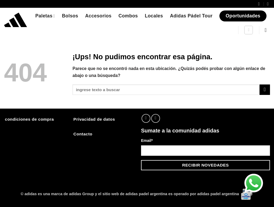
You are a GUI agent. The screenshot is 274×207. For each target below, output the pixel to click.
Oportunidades (243, 16)
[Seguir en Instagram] (146, 118)
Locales (154, 16)
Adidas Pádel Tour (191, 16)
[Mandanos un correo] (155, 118)
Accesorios (98, 16)
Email (147, 140)
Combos (128, 16)
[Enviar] (265, 89)
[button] (267, 30)
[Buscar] (248, 30)
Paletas (45, 16)
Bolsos (70, 16)
